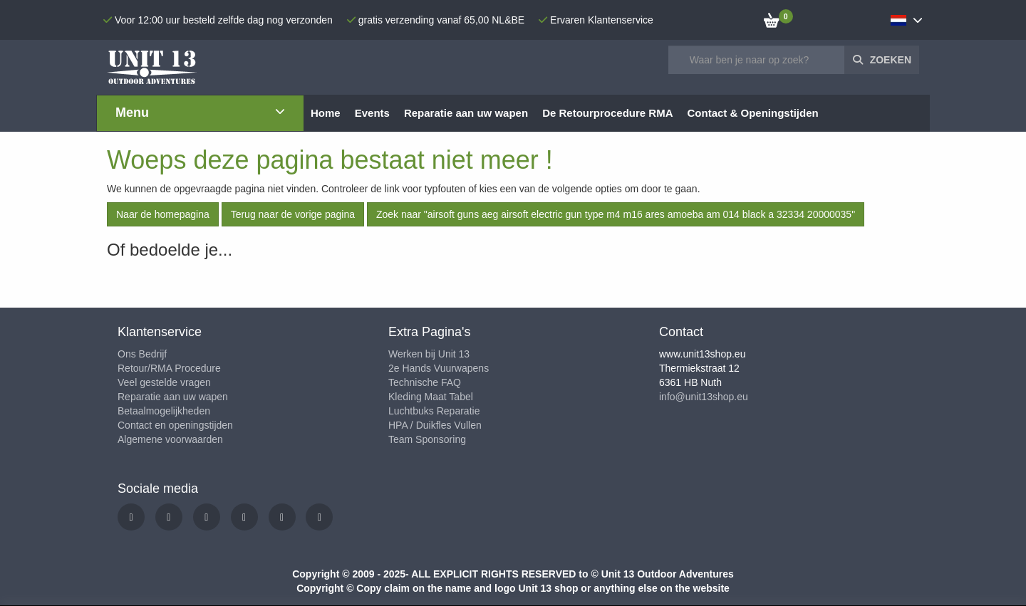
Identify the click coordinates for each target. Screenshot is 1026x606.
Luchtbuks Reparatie (434, 411)
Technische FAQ (424, 382)
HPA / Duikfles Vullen (435, 425)
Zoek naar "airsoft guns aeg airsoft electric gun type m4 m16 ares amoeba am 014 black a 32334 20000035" (615, 214)
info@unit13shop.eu (703, 396)
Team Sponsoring (427, 439)
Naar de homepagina (162, 214)
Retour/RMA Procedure (169, 368)
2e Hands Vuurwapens (438, 368)
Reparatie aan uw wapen (173, 396)
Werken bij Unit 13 (429, 354)
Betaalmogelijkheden (164, 411)
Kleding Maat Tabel (430, 396)
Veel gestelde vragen (164, 382)
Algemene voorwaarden (170, 439)
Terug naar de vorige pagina (293, 214)
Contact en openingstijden (175, 425)
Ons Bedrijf (142, 354)
